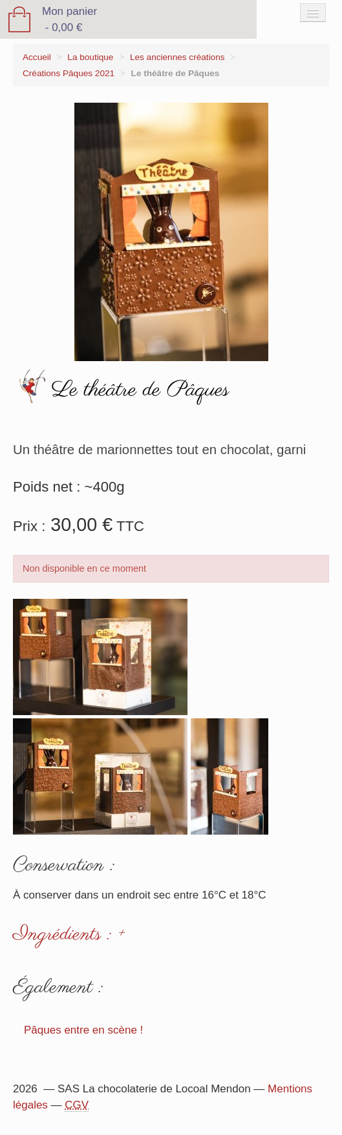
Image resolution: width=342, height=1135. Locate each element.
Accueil (37, 57)
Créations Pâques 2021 (68, 73)
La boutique (90, 57)
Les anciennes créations (177, 57)
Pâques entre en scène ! (83, 1030)
